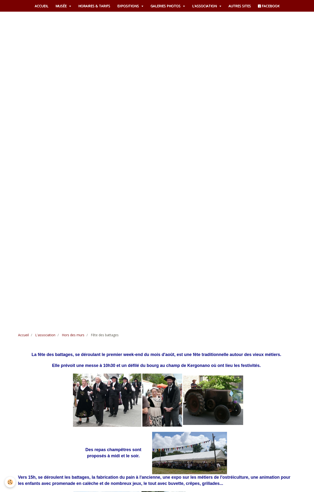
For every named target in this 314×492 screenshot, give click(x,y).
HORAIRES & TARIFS (94, 6)
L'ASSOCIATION (205, 6)
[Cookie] (10, 482)
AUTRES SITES (239, 6)
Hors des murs (73, 335)
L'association (45, 335)
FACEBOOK (269, 6)
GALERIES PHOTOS (165, 6)
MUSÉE (61, 6)
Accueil (23, 335)
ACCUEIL (41, 6)
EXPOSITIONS (128, 6)
